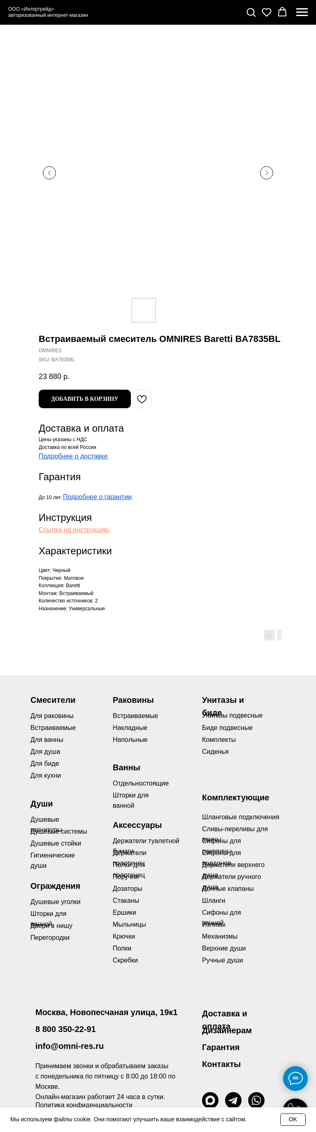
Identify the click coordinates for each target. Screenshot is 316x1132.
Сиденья (215, 751)
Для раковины (52, 715)
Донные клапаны (228, 888)
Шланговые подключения (240, 817)
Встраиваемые (135, 715)
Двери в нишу (51, 925)
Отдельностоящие (141, 783)
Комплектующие (235, 797)
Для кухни (45, 775)
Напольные (130, 739)
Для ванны (46, 739)
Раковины (133, 699)
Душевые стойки (55, 843)
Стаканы (126, 900)
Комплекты (219, 739)
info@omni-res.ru (69, 1046)
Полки (122, 948)
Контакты (221, 1064)
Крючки (124, 936)
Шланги (213, 900)
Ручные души (222, 960)
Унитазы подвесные (232, 715)
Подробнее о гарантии (97, 496)
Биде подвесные (227, 727)
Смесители (52, 699)
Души (41, 803)
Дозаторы (127, 888)
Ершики (124, 912)
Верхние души (224, 948)
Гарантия (220, 1047)
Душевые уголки (55, 901)
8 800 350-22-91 (65, 1029)
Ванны (126, 767)
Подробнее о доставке (73, 456)
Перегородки (50, 937)
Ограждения (55, 885)
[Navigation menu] (302, 12)
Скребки (125, 960)
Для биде (44, 763)
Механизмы (219, 936)
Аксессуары (137, 825)
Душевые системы (58, 831)
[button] (251, 12)
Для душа (45, 751)
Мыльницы (129, 924)
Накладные (130, 727)
